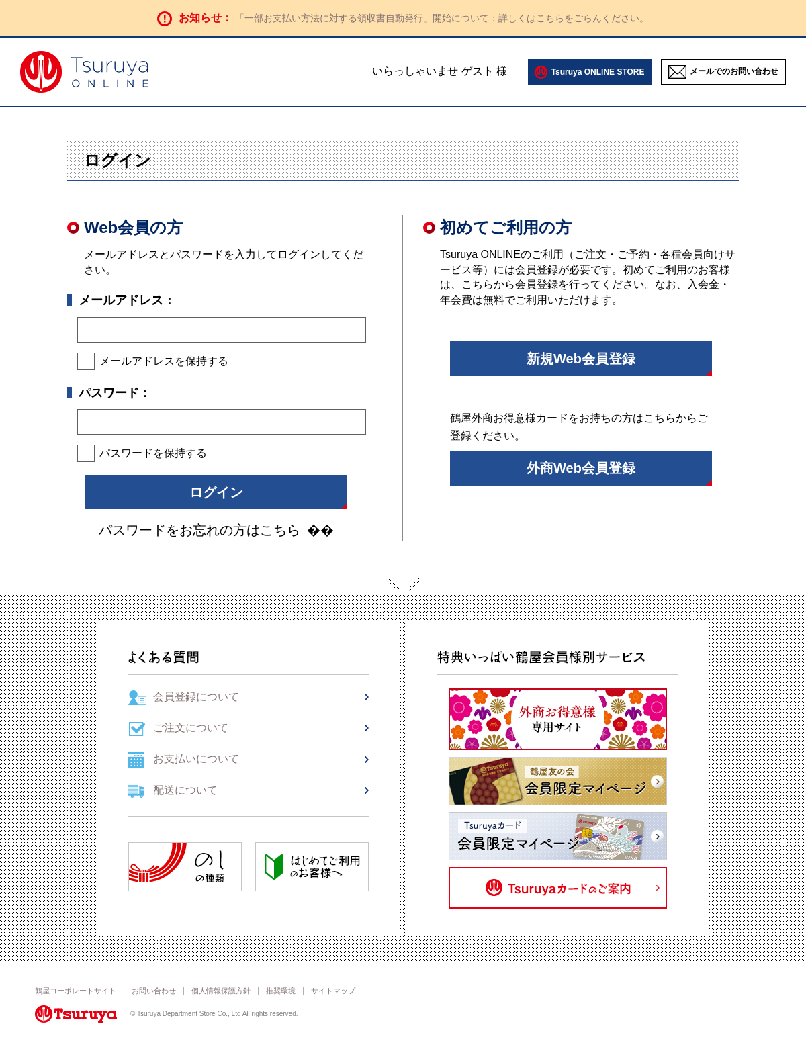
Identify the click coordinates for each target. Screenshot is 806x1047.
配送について (185, 790)
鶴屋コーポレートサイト (75, 991)
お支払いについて (196, 758)
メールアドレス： (127, 300)
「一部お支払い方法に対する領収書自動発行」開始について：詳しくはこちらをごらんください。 (442, 18)
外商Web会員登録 (581, 468)
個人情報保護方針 (221, 991)
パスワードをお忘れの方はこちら (199, 529)
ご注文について (190, 727)
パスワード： (115, 393)
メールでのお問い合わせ (734, 71)
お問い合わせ (154, 991)
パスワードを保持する (153, 453)
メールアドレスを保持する (163, 361)
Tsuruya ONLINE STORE (598, 72)
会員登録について (196, 696)
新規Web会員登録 (581, 358)
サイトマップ (333, 991)
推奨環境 (281, 991)
